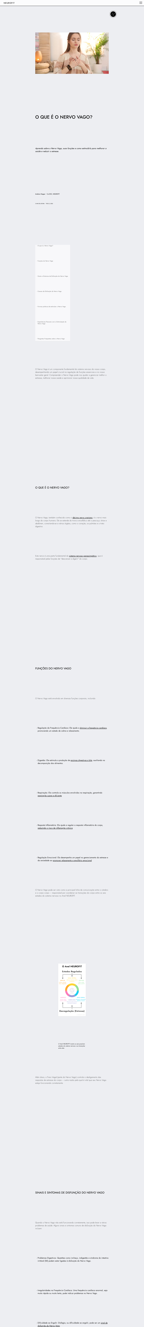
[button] (140, 2)
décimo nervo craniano (82, 517)
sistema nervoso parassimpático (83, 555)
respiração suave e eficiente (50, 795)
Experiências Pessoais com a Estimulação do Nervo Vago (52, 323)
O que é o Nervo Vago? (45, 246)
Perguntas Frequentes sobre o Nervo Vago (51, 339)
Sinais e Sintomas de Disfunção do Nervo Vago (53, 276)
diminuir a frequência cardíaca (93, 727)
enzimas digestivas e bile (81, 760)
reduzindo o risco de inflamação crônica (55, 828)
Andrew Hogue (40, 194)
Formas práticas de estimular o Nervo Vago (52, 307)
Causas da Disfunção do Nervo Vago (50, 291)
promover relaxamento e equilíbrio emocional (72, 860)
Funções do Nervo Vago (45, 261)
